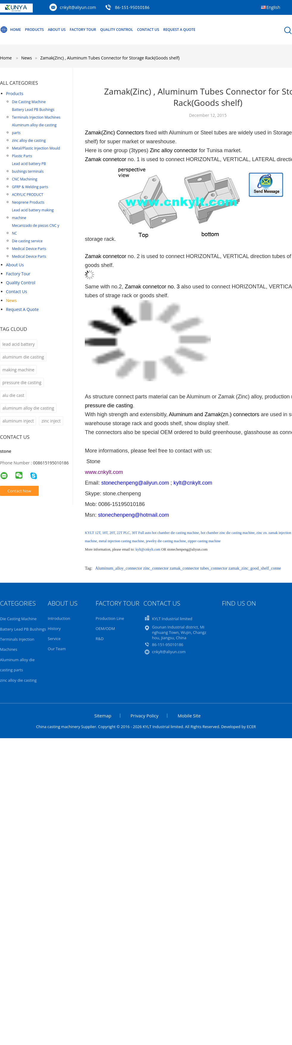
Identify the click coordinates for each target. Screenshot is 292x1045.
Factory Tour (83, 29)
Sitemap (102, 716)
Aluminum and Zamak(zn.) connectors (214, 414)
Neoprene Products (28, 202)
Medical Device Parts (29, 248)
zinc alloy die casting (29, 140)
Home (10, 30)
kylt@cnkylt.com (147, 549)
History (54, 628)
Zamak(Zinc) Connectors (114, 133)
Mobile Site (189, 716)
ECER (251, 726)
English (273, 7)
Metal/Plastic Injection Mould (36, 148)
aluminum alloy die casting (28, 408)
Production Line (110, 618)
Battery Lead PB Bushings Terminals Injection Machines (36, 113)
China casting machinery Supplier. (67, 726)
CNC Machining (24, 179)
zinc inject (50, 421)
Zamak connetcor (105, 159)
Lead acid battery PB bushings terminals (29, 167)
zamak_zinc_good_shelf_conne (255, 568)
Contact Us (148, 29)
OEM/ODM (105, 628)
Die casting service (27, 240)
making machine (18, 370)
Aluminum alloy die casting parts (34, 128)
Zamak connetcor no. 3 (152, 287)
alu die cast (13, 395)
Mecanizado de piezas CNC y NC (35, 229)
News (11, 300)
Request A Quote (179, 29)
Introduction (59, 618)
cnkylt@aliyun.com (78, 7)
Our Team (57, 648)
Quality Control (116, 29)
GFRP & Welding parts (30, 186)
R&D (100, 638)
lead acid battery (18, 344)
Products (34, 29)
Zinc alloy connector (172, 150)
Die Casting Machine (29, 101)
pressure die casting (21, 382)
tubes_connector (213, 568)
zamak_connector (184, 568)
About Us (57, 29)
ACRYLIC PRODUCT (27, 194)
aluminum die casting (23, 357)
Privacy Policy (145, 716)
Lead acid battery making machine (33, 214)
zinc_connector (156, 568)
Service (54, 638)
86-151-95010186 (132, 7)
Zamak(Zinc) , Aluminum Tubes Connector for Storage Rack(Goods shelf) (109, 58)
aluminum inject (18, 421)
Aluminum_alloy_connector (118, 568)
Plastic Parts (22, 155)
